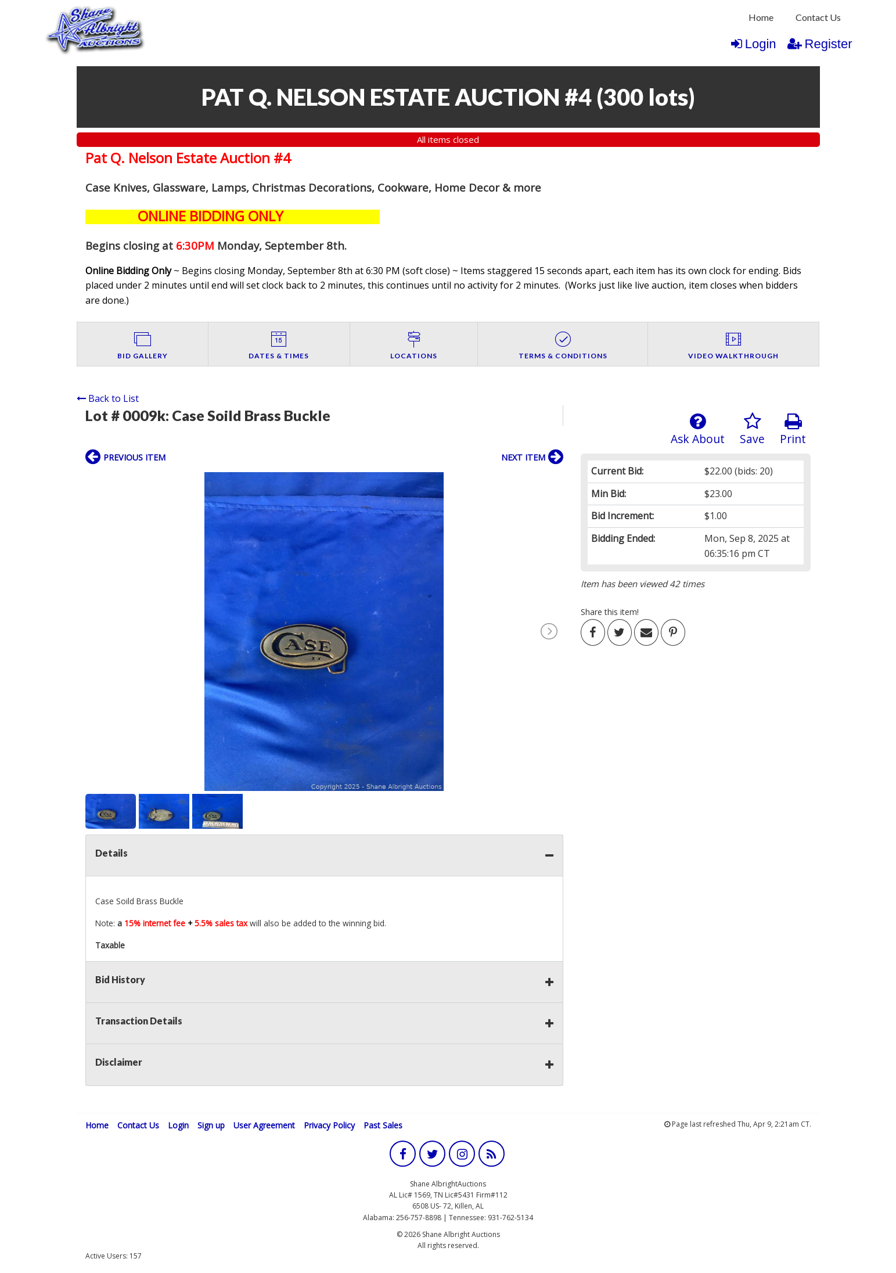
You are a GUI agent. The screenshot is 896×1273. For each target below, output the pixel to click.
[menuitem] (761, 17)
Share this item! (610, 611)
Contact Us (818, 17)
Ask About (698, 429)
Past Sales (383, 1125)
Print (793, 429)
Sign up (211, 1125)
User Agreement (264, 1125)
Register (819, 44)
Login (753, 44)
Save (752, 429)
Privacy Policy (329, 1125)
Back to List (108, 398)
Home (761, 17)
